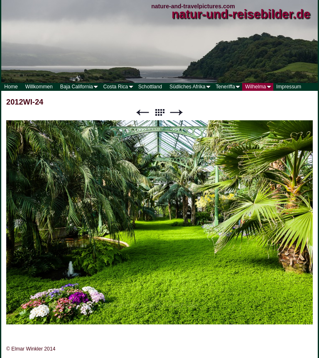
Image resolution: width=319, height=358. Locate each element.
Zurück (142, 112)
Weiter (176, 112)
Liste (159, 112)
